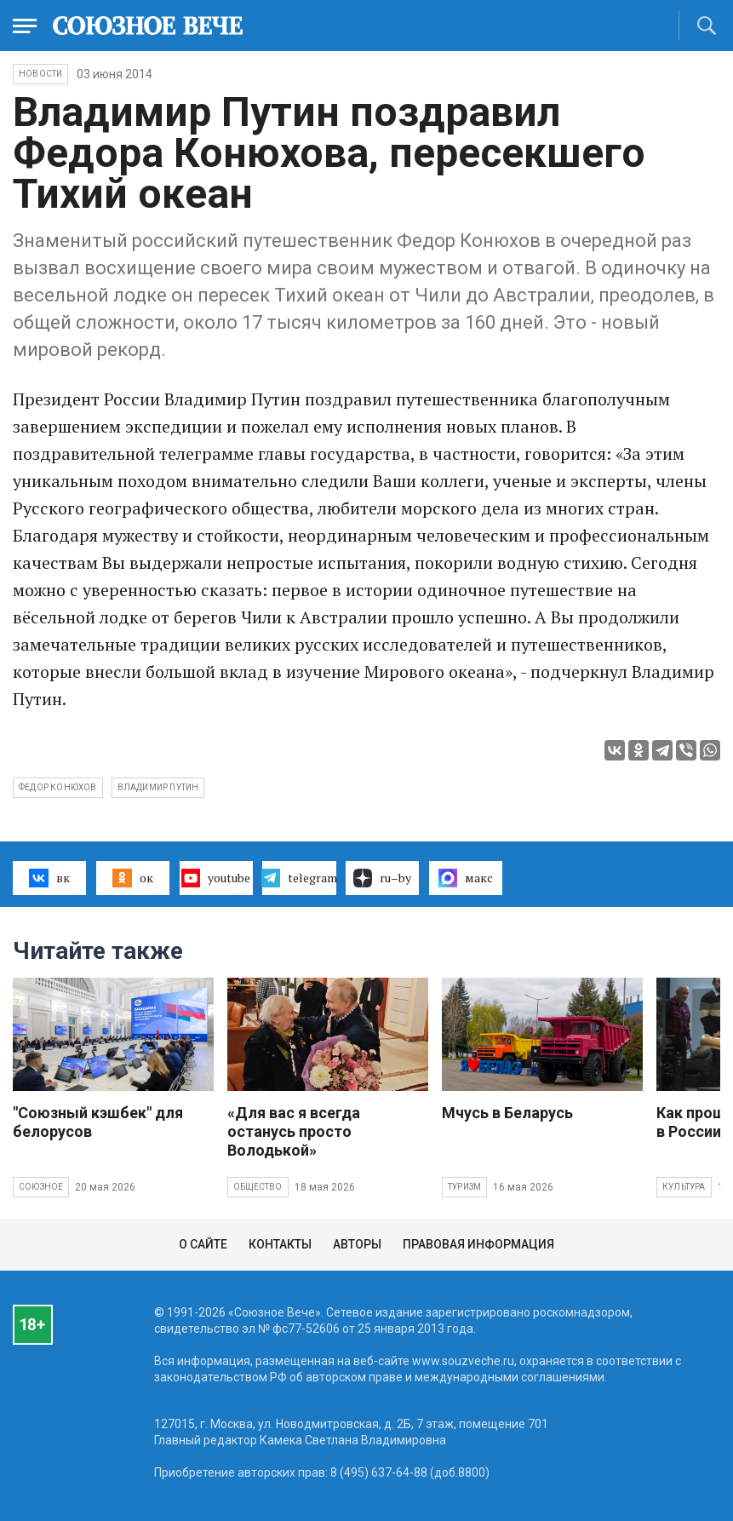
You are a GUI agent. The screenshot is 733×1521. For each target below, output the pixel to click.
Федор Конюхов (58, 787)
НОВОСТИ (40, 73)
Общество (258, 1186)
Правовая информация (478, 1244)
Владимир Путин (158, 787)
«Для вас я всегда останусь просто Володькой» (293, 1131)
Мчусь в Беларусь (507, 1113)
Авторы (357, 1244)
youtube (215, 878)
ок (132, 878)
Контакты (280, 1244)
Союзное (41, 1186)
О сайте (203, 1244)
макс (465, 878)
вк (49, 878)
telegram (298, 878)
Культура (684, 1186)
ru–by (382, 878)
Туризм (464, 1186)
